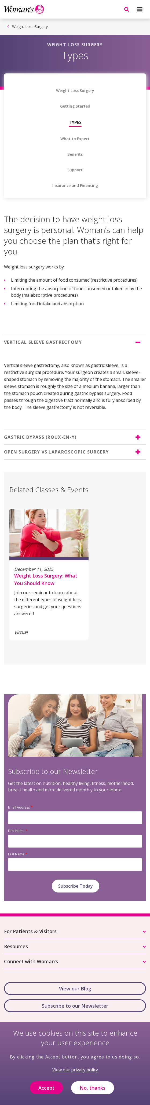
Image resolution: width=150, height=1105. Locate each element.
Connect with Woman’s (31, 961)
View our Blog (75, 988)
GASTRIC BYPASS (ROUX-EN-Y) (40, 437)
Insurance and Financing (75, 185)
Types (75, 122)
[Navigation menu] (139, 9)
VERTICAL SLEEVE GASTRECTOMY (43, 342)
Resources (16, 946)
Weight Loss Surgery (30, 26)
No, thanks (92, 1090)
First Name (16, 830)
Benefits (75, 154)
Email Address (19, 807)
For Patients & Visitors (30, 931)
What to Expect (75, 138)
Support (75, 170)
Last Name (16, 854)
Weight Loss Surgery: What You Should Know (45, 579)
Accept (46, 1090)
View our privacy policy (75, 1072)
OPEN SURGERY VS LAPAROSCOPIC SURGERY (56, 452)
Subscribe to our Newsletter (75, 1006)
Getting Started (75, 106)
